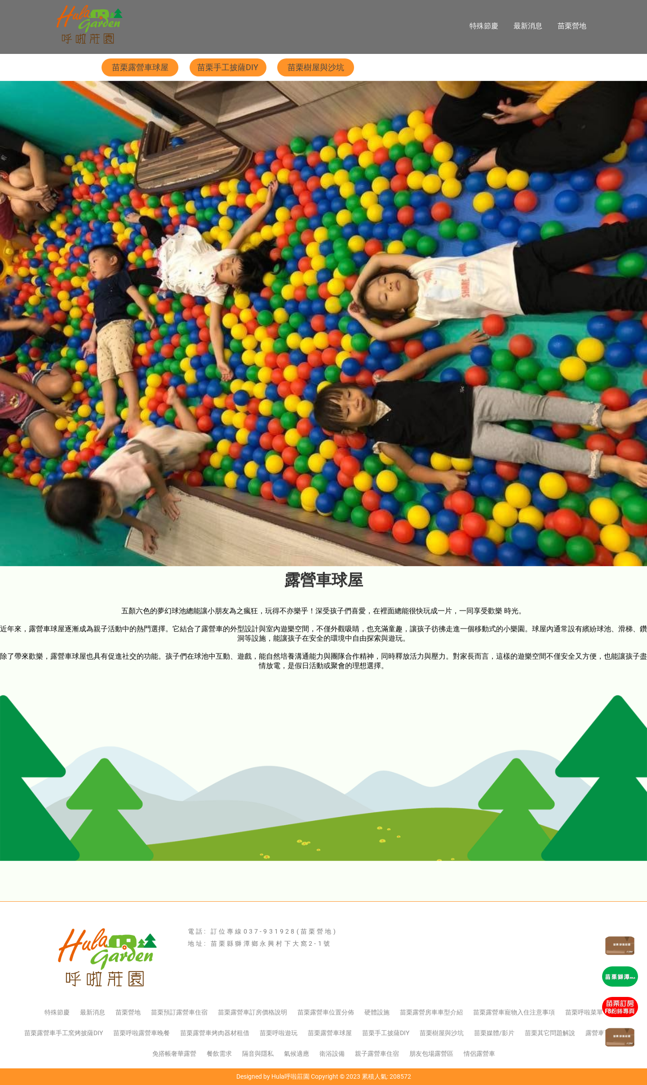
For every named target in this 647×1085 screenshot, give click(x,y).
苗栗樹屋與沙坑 (316, 67)
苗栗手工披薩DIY (227, 67)
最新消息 (528, 26)
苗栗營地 (572, 26)
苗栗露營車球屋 (140, 67)
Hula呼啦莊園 (290, 1076)
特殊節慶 (484, 26)
